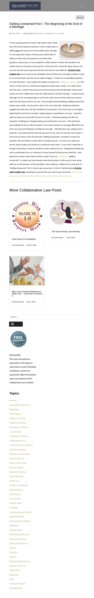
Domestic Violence (17, 472)
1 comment (60, 33)
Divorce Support (16, 467)
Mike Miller (16, 33)
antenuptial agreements (20, 405)
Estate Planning (16, 476)
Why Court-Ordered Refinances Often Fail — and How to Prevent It (27, 293)
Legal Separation (16, 516)
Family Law (14, 481)
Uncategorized (49, 33)
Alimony (13, 400)
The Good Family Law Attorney (66, 231)
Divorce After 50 (16, 458)
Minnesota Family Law (19, 534)
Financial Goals (16, 489)
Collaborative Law (17, 440)
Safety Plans (14, 570)
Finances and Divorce (18, 485)
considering (62, 156)
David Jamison (19, 302)
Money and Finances (18, 543)
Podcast (12, 557)
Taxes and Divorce (17, 583)
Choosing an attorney (18, 427)
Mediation (14, 525)
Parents (12, 548)
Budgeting (13, 409)
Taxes (11, 579)
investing (13, 507)
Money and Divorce (18, 539)
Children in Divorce (17, 422)
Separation (39, 33)
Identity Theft (15, 503)
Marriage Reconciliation (20, 521)
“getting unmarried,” (68, 82)
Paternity (13, 552)
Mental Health (15, 530)
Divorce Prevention (17, 463)
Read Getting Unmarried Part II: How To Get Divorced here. (47, 176)
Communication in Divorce (21, 445)
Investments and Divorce (20, 512)
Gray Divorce (15, 498)
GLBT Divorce (15, 494)
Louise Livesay (58, 238)
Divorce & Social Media (19, 454)
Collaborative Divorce (19, 436)
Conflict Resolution (17, 449)
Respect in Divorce (17, 565)
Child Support (15, 414)
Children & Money (17, 418)
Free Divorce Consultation (24, 239)
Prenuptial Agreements (19, 561)
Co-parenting (15, 431)
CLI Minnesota (19, 245)
